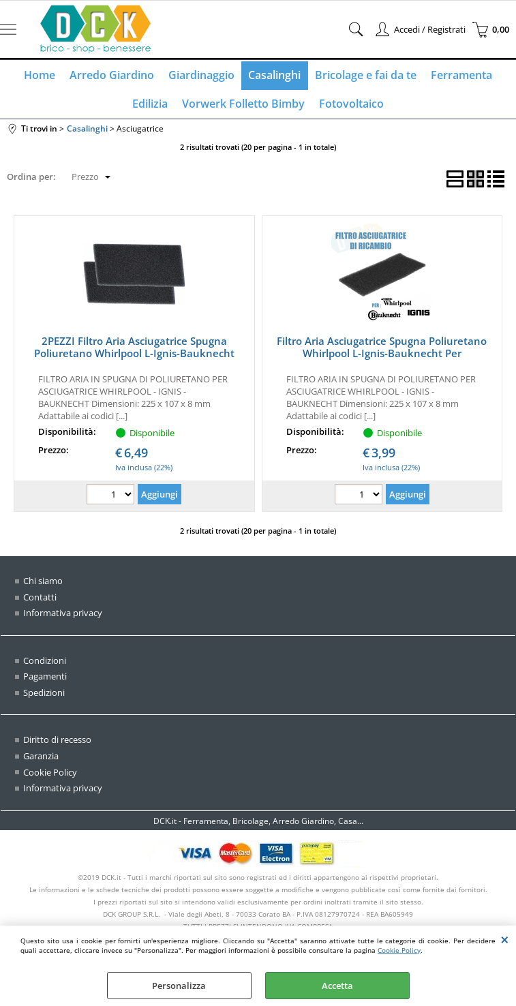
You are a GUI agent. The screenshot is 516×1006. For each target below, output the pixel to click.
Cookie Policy (399, 950)
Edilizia (150, 104)
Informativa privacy (62, 615)
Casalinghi (274, 75)
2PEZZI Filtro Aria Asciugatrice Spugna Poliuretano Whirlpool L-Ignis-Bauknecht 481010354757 (134, 355)
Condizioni (44, 662)
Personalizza (179, 985)
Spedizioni (44, 694)
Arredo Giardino (112, 75)
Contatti (40, 599)
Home (41, 75)
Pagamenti (45, 678)
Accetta (337, 985)
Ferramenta (460, 75)
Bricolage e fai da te (365, 75)
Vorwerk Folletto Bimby (243, 104)
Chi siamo (43, 583)
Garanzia (41, 758)
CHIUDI (504, 939)
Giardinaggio (201, 75)
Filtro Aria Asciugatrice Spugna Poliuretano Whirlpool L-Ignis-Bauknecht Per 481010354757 (382, 355)
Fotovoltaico (350, 104)
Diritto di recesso (57, 741)
